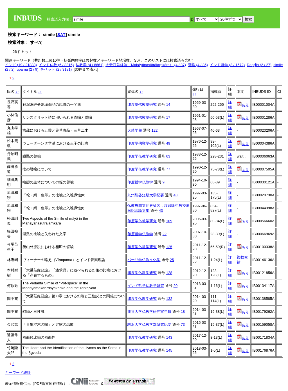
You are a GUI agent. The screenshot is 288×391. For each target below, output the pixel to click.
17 (168, 117)
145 (169, 350)
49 (168, 143)
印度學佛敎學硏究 (142, 104)
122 (155, 130)
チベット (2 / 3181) (56, 69)
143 (169, 337)
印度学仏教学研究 (142, 156)
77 (168, 169)
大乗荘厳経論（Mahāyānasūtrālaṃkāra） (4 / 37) (145, 65)
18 (183, 311)
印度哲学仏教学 (140, 182)
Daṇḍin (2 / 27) (259, 65)
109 (169, 221)
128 (169, 273)
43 (175, 195)
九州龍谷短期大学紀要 (145, 195)
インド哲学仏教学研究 (145, 286)
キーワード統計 (18, 372)
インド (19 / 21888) (21, 65)
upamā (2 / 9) (27, 69)
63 (168, 156)
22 (164, 234)
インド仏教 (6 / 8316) (56, 65)
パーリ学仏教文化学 (143, 260)
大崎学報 (134, 130)
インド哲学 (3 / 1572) (227, 65)
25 (172, 260)
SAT (61, 34)
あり (243, 105)
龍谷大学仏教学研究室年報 (149, 311)
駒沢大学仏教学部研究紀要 (149, 324)
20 (175, 286)
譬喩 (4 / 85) (198, 65)
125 (169, 247)
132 (169, 298)
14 (168, 104)
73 (183, 324)
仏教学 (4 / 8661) (89, 65)
